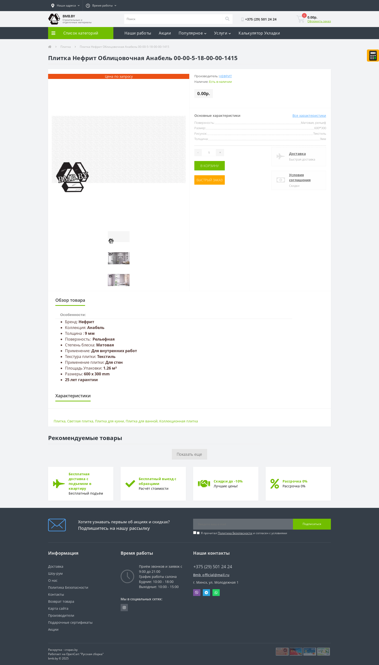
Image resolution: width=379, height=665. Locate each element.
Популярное (192, 33)
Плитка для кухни (109, 421)
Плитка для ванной (142, 421)
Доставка (297, 153)
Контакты (56, 594)
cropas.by (71, 650)
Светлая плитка (80, 421)
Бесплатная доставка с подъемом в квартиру (80, 481)
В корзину (209, 165)
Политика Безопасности (235, 533)
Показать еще (189, 454)
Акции (165, 33)
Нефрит (225, 76)
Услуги (222, 33)
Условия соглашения (300, 177)
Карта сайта (58, 608)
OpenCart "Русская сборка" (85, 654)
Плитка (65, 47)
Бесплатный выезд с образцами (157, 481)
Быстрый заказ (210, 180)
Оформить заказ (319, 21)
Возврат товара (61, 601)
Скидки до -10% (228, 481)
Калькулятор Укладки (259, 33)
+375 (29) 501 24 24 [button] (212, 566)
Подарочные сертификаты (70, 622)
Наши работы (137, 33)
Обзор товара (70, 300)
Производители (61, 615)
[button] (65, 5)
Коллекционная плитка (178, 421)
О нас (53, 580)
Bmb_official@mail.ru (211, 575)
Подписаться (312, 524)
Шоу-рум (55, 573)
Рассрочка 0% (295, 481)
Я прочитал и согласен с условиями (244, 533)
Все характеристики (309, 115)
